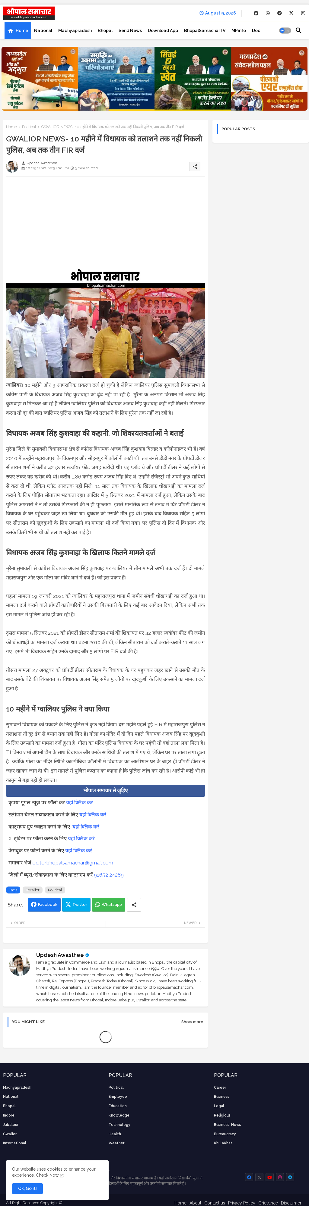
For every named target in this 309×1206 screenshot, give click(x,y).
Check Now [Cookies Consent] (47, 1175)
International (14, 1143)
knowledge (119, 1115)
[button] (285, 31)
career (220, 1087)
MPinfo (238, 30)
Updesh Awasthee (60, 955)
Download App (163, 30)
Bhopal (105, 30)
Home (22, 30)
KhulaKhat (223, 1143)
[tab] (18, 30)
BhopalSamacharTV (204, 30)
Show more (192, 1022)
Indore (8, 1115)
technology (119, 1125)
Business (221, 1096)
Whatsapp (112, 904)
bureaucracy (225, 1134)
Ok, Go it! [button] (27, 1188)
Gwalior (33, 890)
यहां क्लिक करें (79, 802)
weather (116, 1143)
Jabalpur (10, 1125)
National (43, 30)
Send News (130, 30)
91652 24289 (109, 875)
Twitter (79, 904)
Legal (219, 1106)
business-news (227, 1125)
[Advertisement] (105, 223)
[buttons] (256, 13)
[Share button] (134, 905)
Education (118, 1106)
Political (29, 127)
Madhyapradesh (75, 30)
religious (222, 1115)
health (115, 1134)
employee (118, 1096)
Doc (256, 30)
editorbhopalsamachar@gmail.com (73, 863)
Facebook (47, 904)
